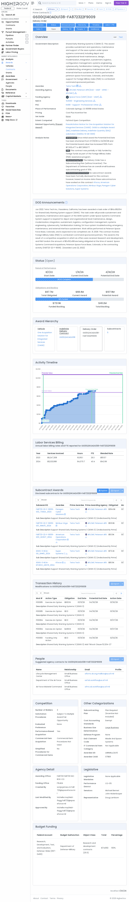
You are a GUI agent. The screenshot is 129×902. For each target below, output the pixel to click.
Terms (52, 898)
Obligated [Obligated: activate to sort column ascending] (113, 505)
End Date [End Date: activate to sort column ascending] (82, 598)
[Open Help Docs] (50, 12)
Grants (9, 28)
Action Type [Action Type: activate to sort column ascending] (51, 598)
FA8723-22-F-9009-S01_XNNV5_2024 (45, 524)
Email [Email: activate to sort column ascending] (87, 669)
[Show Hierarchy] (80, 86)
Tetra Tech (71, 86)
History (67, 29)
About (36, 898)
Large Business (112, 727)
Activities (10, 42)
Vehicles (9, 66)
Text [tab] (121, 37)
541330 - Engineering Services (79, 101)
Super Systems (82, 189)
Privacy (60, 898)
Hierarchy (82, 25)
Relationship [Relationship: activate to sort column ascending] (70, 669)
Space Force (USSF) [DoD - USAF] (84, 97)
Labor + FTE (109, 25)
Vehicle (41, 328)
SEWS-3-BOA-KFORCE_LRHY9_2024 (45, 563)
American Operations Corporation (61, 537)
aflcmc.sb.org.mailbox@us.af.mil (99, 673)
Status (53, 25)
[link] (121, 593)
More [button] (81, 3)
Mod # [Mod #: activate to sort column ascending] (39, 598)
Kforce (97, 182)
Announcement (67, 25)
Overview (40, 25)
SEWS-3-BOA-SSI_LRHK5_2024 (43, 552)
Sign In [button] (108, 3)
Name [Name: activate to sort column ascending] (38, 669)
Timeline (95, 25)
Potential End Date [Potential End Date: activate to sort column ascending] (98, 598)
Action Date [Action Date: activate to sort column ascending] (115, 598)
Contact (44, 898)
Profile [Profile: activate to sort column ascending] (118, 669)
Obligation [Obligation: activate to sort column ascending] (69, 598)
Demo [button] (99, 3)
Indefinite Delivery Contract (64, 331)
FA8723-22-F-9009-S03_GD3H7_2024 (45, 535)
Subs (39, 29)
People (9, 86)
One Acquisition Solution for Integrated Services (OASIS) (45, 339)
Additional (95, 29)
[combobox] (75, 3)
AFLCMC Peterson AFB (97, 509)
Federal (7, 8)
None (68, 116)
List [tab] (115, 37)
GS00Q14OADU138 (67, 337)
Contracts (10, 25)
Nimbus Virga (95, 185)
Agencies (10, 83)
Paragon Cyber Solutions (60, 512)
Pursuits (9, 38)
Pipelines (10, 35)
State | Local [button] (22, 8)
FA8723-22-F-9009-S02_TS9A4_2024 (45, 510)
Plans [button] (90, 3)
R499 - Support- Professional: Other (82, 105)
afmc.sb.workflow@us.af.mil (97, 686)
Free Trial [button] (121, 3)
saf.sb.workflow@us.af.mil (96, 680)
